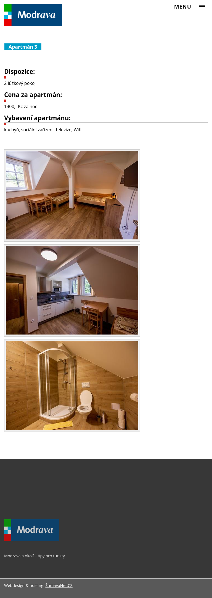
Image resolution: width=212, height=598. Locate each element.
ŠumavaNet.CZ (58, 585)
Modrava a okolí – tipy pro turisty (34, 555)
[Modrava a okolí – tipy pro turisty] (31, 540)
